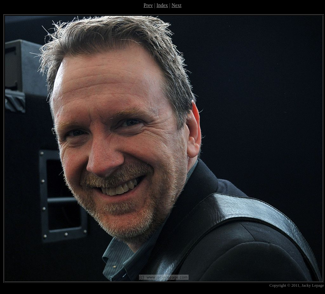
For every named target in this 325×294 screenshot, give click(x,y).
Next (177, 5)
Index (162, 5)
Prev (148, 5)
